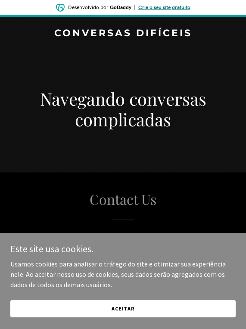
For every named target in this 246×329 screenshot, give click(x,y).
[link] (123, 33)
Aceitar (123, 308)
